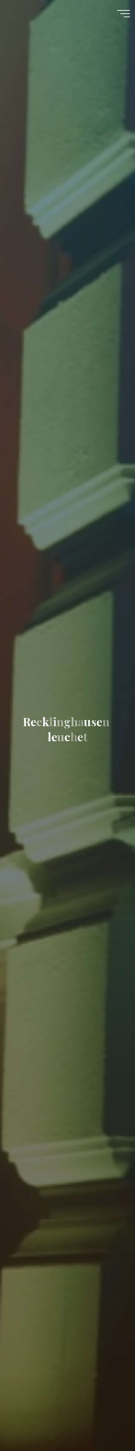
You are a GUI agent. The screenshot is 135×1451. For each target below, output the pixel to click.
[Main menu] (123, 13)
